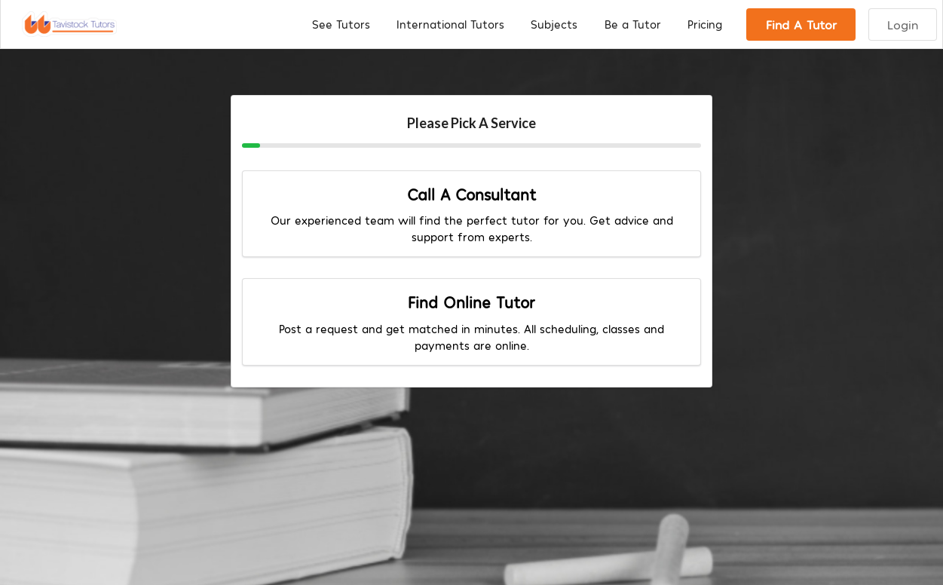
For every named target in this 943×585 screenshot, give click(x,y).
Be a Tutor (633, 24)
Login (902, 24)
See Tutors (341, 24)
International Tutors (450, 24)
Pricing (704, 24)
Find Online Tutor (471, 301)
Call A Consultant (471, 194)
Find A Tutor (801, 24)
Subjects (554, 24)
